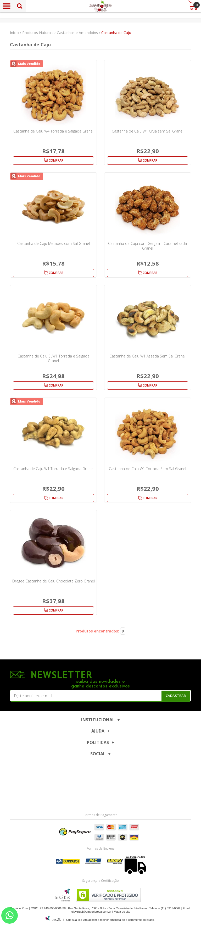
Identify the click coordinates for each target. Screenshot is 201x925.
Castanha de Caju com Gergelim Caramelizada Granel (147, 246)
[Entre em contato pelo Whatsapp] (9, 915)
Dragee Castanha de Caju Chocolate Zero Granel (53, 581)
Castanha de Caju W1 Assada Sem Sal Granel (147, 356)
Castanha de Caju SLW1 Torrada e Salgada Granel (54, 358)
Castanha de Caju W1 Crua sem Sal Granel (147, 131)
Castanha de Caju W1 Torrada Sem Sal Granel (147, 468)
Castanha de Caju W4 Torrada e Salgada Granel (53, 131)
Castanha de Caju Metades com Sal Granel (53, 243)
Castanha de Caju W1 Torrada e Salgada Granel (53, 468)
